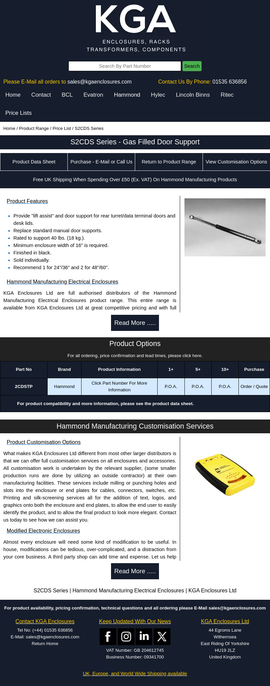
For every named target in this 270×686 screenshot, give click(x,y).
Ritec (227, 95)
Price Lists (18, 113)
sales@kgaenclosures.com (99, 82)
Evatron (93, 95)
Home (12, 95)
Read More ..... (135, 322)
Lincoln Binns (193, 95)
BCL (67, 95)
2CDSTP (24, 386)
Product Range (34, 128)
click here (191, 355)
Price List (62, 128)
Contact (41, 95)
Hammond (127, 95)
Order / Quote (254, 386)
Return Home (45, 643)
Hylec (158, 95)
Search (192, 66)
